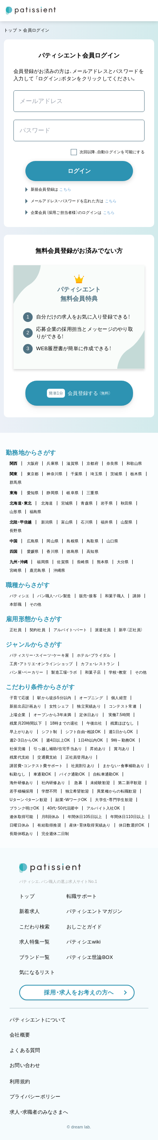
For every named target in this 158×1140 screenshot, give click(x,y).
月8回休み (51, 817)
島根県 (72, 541)
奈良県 (112, 463)
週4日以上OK (58, 740)
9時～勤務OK (123, 740)
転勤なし (17, 774)
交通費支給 (47, 757)
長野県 (16, 530)
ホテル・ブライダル (93, 655)
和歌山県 (134, 463)
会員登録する (79, 393)
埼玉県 (96, 474)
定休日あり (89, 715)
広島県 (33, 541)
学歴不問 (49, 791)
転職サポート (82, 896)
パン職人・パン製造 (54, 596)
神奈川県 (54, 474)
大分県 (123, 562)
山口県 (112, 541)
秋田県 (127, 503)
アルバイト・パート (70, 630)
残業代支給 (19, 757)
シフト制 (49, 732)
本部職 (16, 604)
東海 (14, 493)
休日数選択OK (132, 825)
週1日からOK (121, 732)
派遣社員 (103, 630)
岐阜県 (72, 493)
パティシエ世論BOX (90, 957)
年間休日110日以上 (127, 817)
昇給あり (98, 749)
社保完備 (17, 749)
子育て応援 (19, 698)
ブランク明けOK (24, 808)
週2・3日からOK (24, 740)
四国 (14, 551)
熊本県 (103, 562)
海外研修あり (21, 783)
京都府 (92, 463)
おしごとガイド (84, 927)
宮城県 (67, 503)
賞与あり (122, 749)
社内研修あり (53, 783)
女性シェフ (59, 706)
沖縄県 (59, 570)
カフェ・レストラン (97, 664)
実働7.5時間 (119, 715)
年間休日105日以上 (85, 817)
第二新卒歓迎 (130, 783)
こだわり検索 (34, 927)
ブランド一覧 (34, 957)
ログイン (79, 171)
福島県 (36, 512)
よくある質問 (25, 1050)
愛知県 (33, 493)
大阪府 (33, 463)
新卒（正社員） (131, 630)
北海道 (47, 503)
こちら (65, 189)
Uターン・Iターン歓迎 (28, 800)
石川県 (87, 522)
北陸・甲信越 (21, 522)
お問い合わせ (25, 1065)
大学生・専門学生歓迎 (114, 800)
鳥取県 (92, 541)
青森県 (87, 503)
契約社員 (37, 630)
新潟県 (47, 522)
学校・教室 (117, 672)
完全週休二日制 (55, 834)
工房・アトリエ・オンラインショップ (41, 664)
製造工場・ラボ (64, 672)
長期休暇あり (21, 834)
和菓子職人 (115, 596)
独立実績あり (89, 706)
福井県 (107, 522)
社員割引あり (83, 766)
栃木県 (136, 474)
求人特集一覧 (34, 942)
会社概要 (20, 1035)
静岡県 (52, 493)
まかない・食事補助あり (123, 766)
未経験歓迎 (100, 783)
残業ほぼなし (122, 723)
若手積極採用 (21, 791)
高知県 (92, 551)
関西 (14, 463)
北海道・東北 (21, 503)
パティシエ (19, 596)
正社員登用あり (79, 757)
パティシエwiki (84, 942)
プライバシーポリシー (35, 1096)
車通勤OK (42, 774)
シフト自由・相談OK (83, 732)
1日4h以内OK (90, 740)
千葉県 (77, 474)
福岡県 (43, 562)
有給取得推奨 (49, 825)
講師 (137, 596)
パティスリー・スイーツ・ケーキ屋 (39, 655)
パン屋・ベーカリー (26, 672)
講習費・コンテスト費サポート (36, 766)
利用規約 (20, 1081)
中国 (14, 541)
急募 (78, 783)
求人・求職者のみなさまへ (39, 1112)
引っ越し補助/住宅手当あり (57, 749)
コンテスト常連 (122, 706)
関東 (14, 474)
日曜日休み (19, 825)
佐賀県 (63, 562)
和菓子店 (93, 672)
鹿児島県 (37, 570)
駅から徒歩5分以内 (54, 698)
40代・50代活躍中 (62, 808)
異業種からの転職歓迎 (116, 791)
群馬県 (16, 482)
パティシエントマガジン (95, 911)
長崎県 (83, 562)
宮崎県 (16, 570)
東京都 (33, 474)
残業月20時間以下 (26, 723)
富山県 (67, 522)
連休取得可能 (21, 817)
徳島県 (72, 551)
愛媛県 (33, 551)
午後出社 (94, 723)
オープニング (91, 698)
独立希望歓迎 (77, 791)
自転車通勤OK (106, 774)
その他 (36, 604)
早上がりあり (21, 732)
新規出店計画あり (25, 706)
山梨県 (127, 522)
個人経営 (119, 698)
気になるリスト (37, 972)
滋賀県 (72, 463)
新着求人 (29, 911)
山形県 (16, 512)
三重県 (92, 493)
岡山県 (52, 541)
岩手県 (107, 503)
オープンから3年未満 (52, 715)
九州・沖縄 (19, 562)
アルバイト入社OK (103, 808)
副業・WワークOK (71, 800)
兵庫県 (52, 463)
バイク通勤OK (72, 774)
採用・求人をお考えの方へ (75, 992)
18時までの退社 (64, 723)
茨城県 (116, 474)
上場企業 (17, 715)
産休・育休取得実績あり (90, 825)
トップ (10, 30)
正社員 (16, 630)
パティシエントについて (38, 1020)
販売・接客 (88, 596)
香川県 (52, 551)
